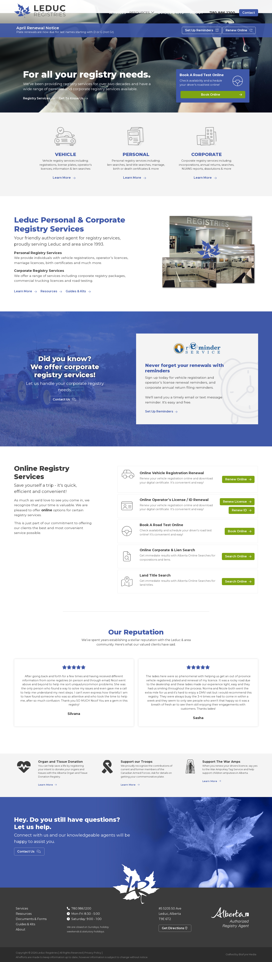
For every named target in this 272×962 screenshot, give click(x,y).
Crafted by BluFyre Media (241, 954)
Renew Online (239, 33)
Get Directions (175, 928)
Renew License (235, 501)
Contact (248, 13)
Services (125, 13)
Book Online (210, 94)
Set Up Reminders (202, 33)
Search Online (236, 556)
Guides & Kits (176, 13)
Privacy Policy (92, 952)
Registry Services (36, 98)
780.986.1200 (222, 13)
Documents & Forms (31, 919)
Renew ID (239, 510)
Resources (49, 291)
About (198, 13)
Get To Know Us (71, 98)
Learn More (62, 177)
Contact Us (65, 399)
